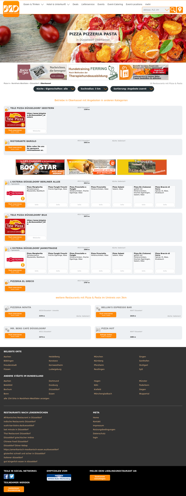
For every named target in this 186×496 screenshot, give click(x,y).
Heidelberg (54, 356)
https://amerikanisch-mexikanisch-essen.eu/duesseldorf (31, 449)
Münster (143, 381)
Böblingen (9, 361)
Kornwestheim (56, 365)
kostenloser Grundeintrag (14, 489)
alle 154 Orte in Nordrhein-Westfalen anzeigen (26, 398)
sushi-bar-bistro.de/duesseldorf (19, 425)
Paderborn (144, 385)
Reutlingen (99, 369)
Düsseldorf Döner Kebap (16, 445)
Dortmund (54, 381)
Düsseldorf (54, 389)
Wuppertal (144, 394)
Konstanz (53, 361)
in (7, 83)
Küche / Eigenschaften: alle (52, 89)
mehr (148, 4)
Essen (52, 394)
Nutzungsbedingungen (104, 429)
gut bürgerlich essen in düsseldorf (20, 461)
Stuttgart (143, 365)
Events (101, 4)
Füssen (7, 369)
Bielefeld (8, 385)
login (95, 437)
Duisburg (53, 385)
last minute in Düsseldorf (16, 429)
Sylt (141, 369)
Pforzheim (99, 365)
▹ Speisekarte (14, 184)
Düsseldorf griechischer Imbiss (19, 437)
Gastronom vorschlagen (99, 478)
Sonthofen (144, 361)
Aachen (7, 356)
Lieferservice (88, 4)
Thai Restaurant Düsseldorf (17, 433)
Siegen (142, 389)
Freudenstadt (10, 365)
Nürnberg (98, 361)
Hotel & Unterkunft (56, 4)
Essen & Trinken (32, 4)
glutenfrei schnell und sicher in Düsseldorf (24, 453)
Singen (142, 356)
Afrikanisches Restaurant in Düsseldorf (23, 417)
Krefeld (97, 389)
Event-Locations (134, 4)
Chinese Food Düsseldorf (16, 441)
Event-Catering (115, 4)
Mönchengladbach (103, 394)
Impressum (98, 425)
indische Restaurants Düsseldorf (19, 421)
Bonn (6, 394)
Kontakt (97, 421)
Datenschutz (99, 433)
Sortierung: (129, 89)
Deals (75, 4)
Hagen (97, 381)
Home (96, 417)
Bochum (8, 389)
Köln (96, 385)
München (98, 356)
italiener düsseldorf (13, 457)
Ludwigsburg (55, 369)
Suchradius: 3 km (91, 89)
